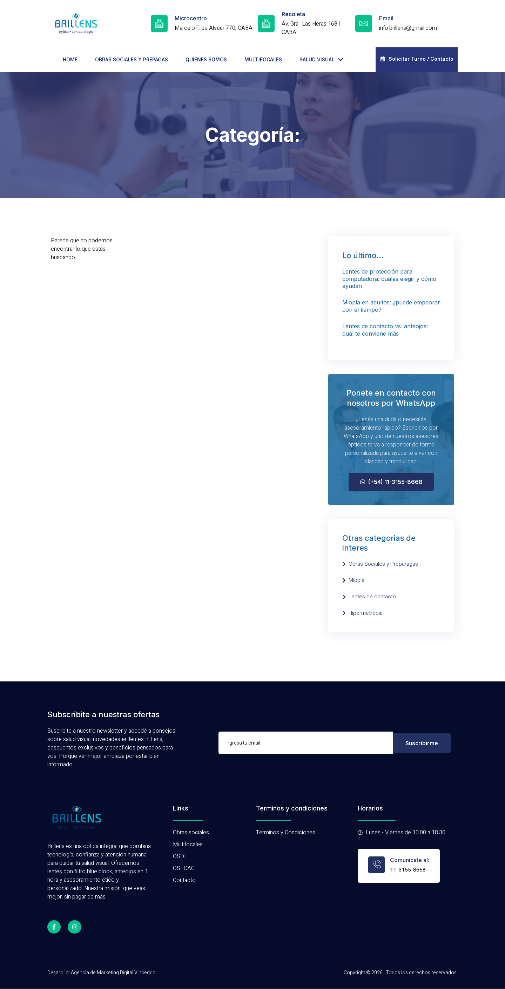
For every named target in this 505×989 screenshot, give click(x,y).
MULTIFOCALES (263, 59)
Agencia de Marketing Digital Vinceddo (113, 973)
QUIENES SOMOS (206, 59)
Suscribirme (421, 743)
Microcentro (191, 18)
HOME (70, 59)
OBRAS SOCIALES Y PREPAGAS (131, 59)
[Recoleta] (266, 23)
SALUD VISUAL (321, 59)
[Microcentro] (159, 23)
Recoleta (293, 14)
